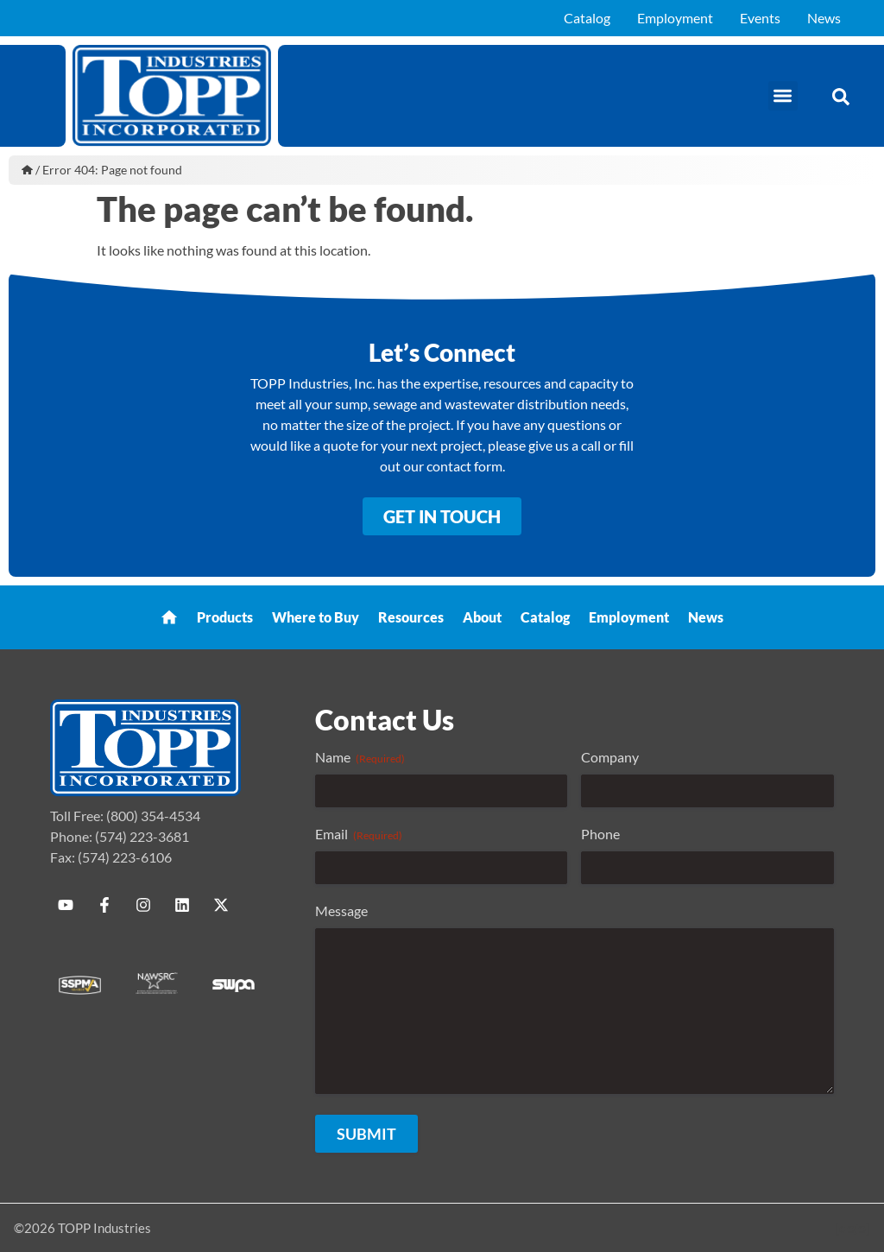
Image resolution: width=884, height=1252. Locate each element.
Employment (675, 17)
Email (358, 834)
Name (360, 757)
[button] (783, 96)
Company (610, 757)
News (824, 17)
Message (341, 910)
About (482, 617)
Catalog (587, 17)
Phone (600, 833)
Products (225, 617)
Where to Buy (315, 617)
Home (27, 170)
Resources (411, 617)
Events (760, 17)
